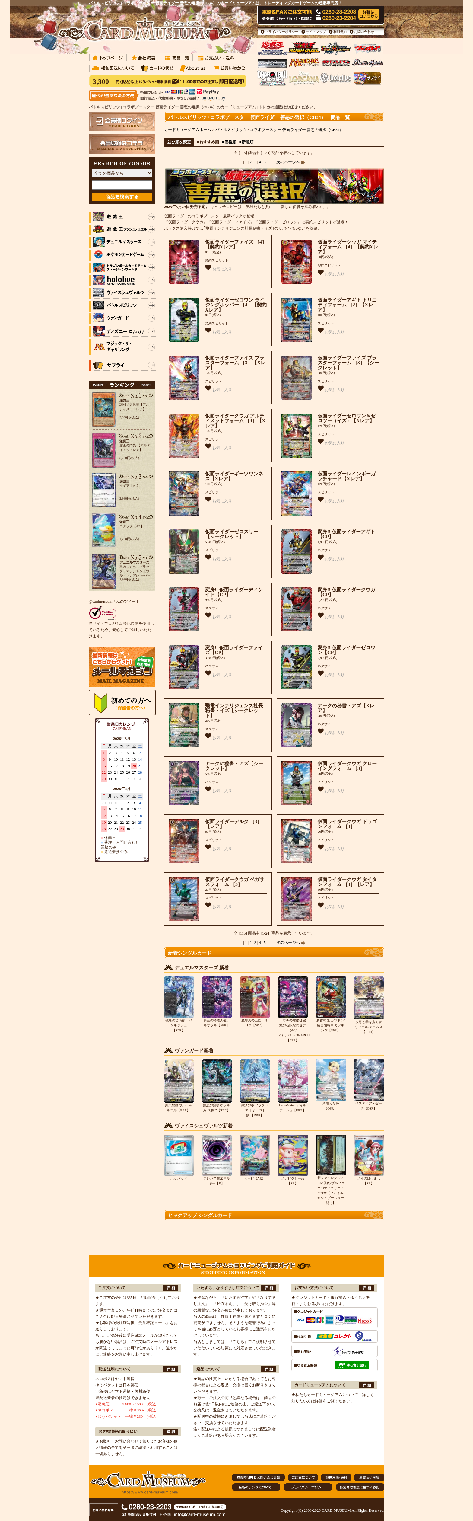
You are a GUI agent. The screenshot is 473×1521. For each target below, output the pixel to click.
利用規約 (340, 32)
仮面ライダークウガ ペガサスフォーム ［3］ (234, 882)
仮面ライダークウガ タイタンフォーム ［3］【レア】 (347, 882)
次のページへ (290, 162)
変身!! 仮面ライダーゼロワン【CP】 (346, 650)
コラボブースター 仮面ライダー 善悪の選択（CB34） (296, 129)
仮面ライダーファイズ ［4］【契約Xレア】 (236, 244)
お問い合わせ (364, 32)
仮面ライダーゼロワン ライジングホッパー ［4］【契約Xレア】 (236, 304)
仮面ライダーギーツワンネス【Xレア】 (234, 476)
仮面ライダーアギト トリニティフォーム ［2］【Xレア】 (347, 304)
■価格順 (229, 142)
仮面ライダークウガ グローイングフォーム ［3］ (347, 766)
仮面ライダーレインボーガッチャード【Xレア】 (347, 476)
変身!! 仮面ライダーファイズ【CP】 (234, 650)
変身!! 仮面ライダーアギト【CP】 (346, 534)
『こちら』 (238, 1341)
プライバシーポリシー (281, 32)
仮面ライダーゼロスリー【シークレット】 (231, 534)
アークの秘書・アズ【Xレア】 (346, 708)
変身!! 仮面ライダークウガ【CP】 (346, 592)
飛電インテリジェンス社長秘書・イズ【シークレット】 (234, 710)
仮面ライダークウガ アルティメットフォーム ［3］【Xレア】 (235, 420)
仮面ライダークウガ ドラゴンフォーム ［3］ (347, 824)
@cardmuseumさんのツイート (114, 601)
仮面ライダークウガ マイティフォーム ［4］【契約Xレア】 (348, 246)
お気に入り (218, 267)
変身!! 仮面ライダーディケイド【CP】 (234, 592)
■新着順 (246, 142)
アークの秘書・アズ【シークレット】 (234, 766)
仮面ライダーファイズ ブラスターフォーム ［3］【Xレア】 (235, 362)
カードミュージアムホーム (187, 129)
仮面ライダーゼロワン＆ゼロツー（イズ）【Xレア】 (347, 418)
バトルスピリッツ (231, 129)
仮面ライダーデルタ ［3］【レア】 (233, 824)
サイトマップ (316, 32)
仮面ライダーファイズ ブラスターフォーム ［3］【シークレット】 (348, 362)
